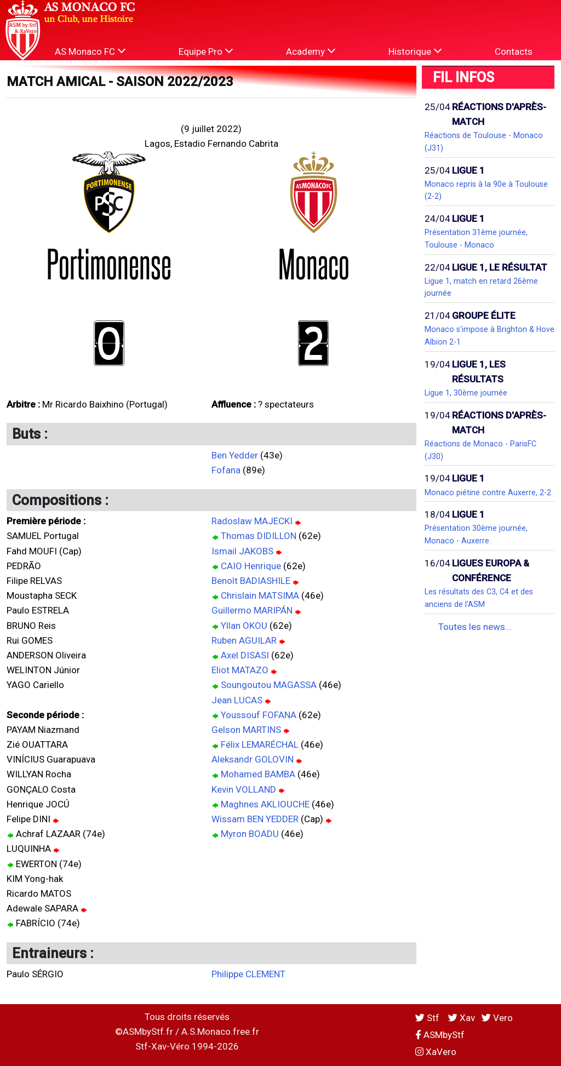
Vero (497, 1017)
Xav (461, 1017)
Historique (415, 51)
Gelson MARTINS (246, 729)
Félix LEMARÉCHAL (260, 744)
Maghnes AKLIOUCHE (265, 804)
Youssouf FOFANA (258, 714)
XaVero (435, 1051)
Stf (428, 1017)
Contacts (514, 51)
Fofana (226, 470)
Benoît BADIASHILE (250, 580)
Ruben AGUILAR (244, 640)
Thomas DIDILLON (258, 535)
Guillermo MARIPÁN (252, 610)
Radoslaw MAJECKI (252, 520)
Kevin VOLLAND (243, 789)
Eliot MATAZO (239, 669)
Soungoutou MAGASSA (269, 684)
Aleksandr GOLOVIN (252, 759)
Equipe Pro (206, 51)
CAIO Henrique (251, 565)
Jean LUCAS (236, 700)
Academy (310, 51)
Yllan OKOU (244, 625)
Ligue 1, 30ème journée (466, 392)
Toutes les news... (475, 626)
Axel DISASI (245, 655)
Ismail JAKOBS (242, 551)
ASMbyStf (440, 1034)
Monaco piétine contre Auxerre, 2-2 (488, 492)
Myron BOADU (250, 833)
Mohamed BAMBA (258, 774)
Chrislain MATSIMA (260, 595)
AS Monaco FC (90, 51)
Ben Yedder (234, 455)
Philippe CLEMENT (248, 973)
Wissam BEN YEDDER (255, 818)
